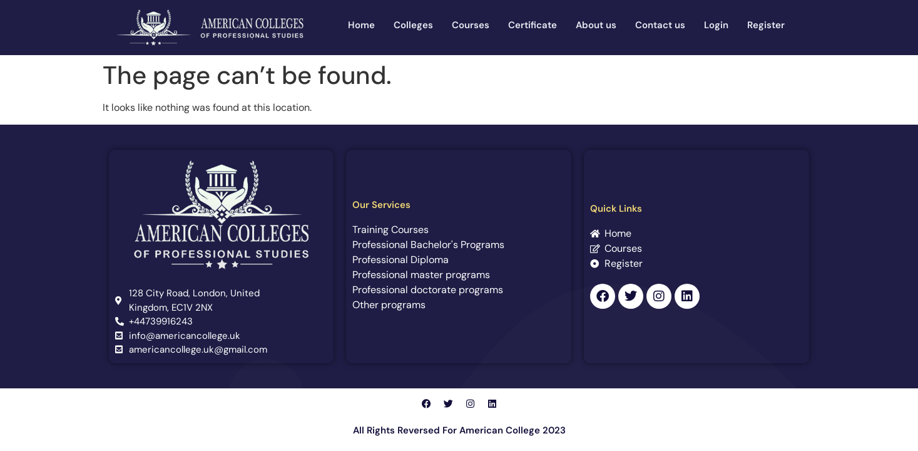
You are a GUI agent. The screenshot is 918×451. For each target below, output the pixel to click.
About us (596, 25)
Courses (470, 25)
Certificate (532, 25)
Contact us (660, 25)
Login (716, 25)
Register (766, 25)
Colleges (413, 25)
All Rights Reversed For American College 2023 (459, 430)
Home (361, 25)
